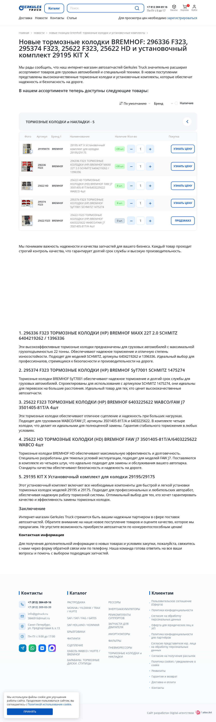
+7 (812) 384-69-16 (39, 602)
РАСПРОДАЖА (76, 602)
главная (24, 33)
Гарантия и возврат (164, 676)
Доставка (25, 18)
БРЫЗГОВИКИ (76, 631)
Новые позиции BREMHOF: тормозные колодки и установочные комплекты (97, 33)
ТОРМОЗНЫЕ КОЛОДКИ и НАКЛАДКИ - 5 (60, 121)
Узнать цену (183, 149)
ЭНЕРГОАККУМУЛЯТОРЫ (124, 609)
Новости (41, 18)
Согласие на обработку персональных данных (166, 617)
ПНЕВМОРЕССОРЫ (120, 647)
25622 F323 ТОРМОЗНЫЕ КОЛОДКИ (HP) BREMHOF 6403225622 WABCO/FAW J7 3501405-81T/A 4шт (87, 220)
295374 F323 (42, 203)
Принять (30, 712)
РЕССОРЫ (114, 602)
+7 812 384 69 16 (157, 6)
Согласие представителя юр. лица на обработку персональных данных (173, 647)
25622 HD (43, 185)
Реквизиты (158, 671)
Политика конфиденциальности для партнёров (172, 635)
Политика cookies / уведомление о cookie (173, 663)
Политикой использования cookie (49, 704)
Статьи (72, 18)
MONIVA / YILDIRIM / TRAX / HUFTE (83, 609)
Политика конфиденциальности (172, 610)
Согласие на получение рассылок (173, 656)
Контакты (57, 18)
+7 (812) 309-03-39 (39, 607)
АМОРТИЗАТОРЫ (119, 634)
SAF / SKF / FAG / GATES (82, 618)
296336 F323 (42, 166)
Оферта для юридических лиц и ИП (172, 626)
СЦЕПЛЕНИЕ (75, 645)
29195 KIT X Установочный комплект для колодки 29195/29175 (87, 148)
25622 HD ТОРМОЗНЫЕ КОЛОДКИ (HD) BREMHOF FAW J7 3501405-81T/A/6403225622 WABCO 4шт (91, 185)
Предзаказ (183, 220)
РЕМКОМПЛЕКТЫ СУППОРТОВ (119, 616)
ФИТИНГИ (73, 638)
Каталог (54, 8)
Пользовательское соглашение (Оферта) (171, 602)
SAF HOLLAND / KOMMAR (83, 625)
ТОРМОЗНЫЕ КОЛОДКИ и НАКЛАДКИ (125, 655)
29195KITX (43, 149)
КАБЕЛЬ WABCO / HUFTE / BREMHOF (83, 652)
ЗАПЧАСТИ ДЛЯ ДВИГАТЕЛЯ (118, 625)
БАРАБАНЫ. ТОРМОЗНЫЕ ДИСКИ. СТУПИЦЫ (83, 661)
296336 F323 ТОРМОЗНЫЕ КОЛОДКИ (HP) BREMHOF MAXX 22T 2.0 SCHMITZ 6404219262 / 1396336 (90, 166)
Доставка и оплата (164, 682)
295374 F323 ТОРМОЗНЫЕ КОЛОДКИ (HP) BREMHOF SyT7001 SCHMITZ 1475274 (87, 203)
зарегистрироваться (182, 18)
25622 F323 (44, 220)
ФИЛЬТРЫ (114, 640)
